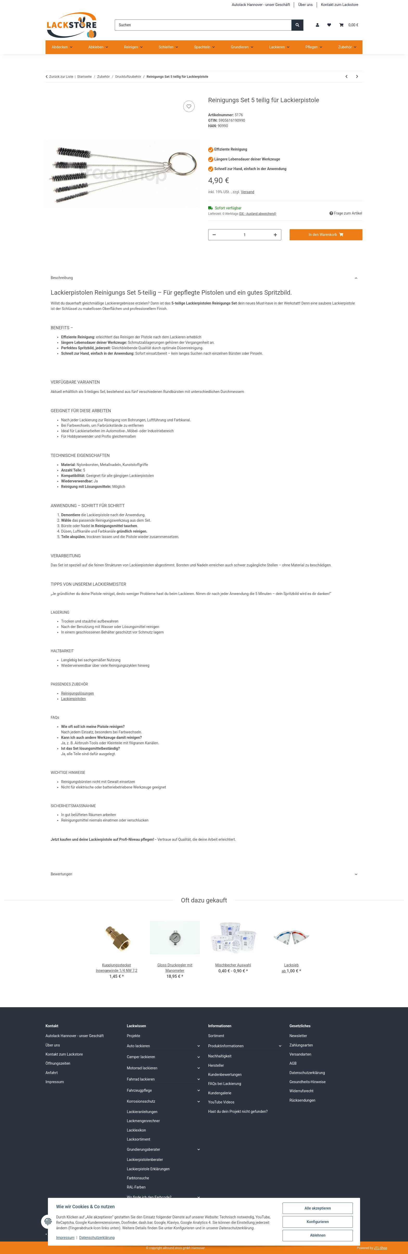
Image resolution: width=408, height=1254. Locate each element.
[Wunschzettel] (329, 25)
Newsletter (298, 1036)
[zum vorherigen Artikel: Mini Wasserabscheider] (346, 76)
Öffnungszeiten (58, 1063)
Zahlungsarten (301, 1045)
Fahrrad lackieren (141, 1079)
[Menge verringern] (214, 234)
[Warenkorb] (348, 25)
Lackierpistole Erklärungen (148, 1169)
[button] (317, 25)
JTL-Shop (380, 1248)
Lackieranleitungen (142, 1112)
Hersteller (216, 1065)
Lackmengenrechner (143, 1121)
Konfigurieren (317, 1222)
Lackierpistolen (73, 699)
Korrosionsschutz (141, 1101)
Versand (247, 192)
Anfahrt (52, 1073)
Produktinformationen (226, 1046)
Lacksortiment (138, 1139)
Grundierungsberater (143, 1149)
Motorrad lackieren (142, 1068)
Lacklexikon (136, 1130)
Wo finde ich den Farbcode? (149, 1197)
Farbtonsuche (138, 1178)
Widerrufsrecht (302, 1091)
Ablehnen (317, 1235)
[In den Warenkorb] (50, 93)
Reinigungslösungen (77, 693)
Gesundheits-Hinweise (308, 1082)
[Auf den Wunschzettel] (189, 106)
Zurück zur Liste (61, 77)
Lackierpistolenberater (145, 1160)
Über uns (305, 5)
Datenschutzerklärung (97, 1238)
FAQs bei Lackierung (224, 1084)
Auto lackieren (138, 1046)
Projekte (133, 1036)
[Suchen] (203, 25)
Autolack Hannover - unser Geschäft (261, 5)
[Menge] (245, 234)
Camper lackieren (141, 1057)
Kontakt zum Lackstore (339, 5)
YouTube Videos (221, 1102)
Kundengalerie (219, 1093)
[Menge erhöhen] (275, 234)
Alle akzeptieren (317, 1208)
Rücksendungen (303, 1100)
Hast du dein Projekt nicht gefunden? (238, 1111)
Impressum (65, 1238)
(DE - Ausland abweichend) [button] (257, 214)
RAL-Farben (136, 1187)
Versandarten (300, 1054)
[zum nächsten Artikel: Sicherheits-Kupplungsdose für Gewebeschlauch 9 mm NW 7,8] (357, 76)
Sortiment (216, 1036)
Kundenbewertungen (225, 1074)
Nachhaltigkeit (220, 1056)
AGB (293, 1063)
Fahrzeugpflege (139, 1090)
